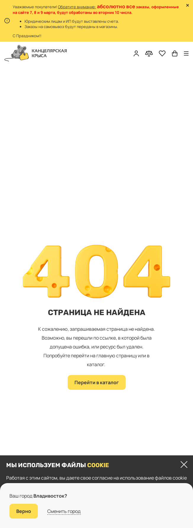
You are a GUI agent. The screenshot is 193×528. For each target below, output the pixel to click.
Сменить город (64, 511)
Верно (23, 511)
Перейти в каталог (96, 382)
